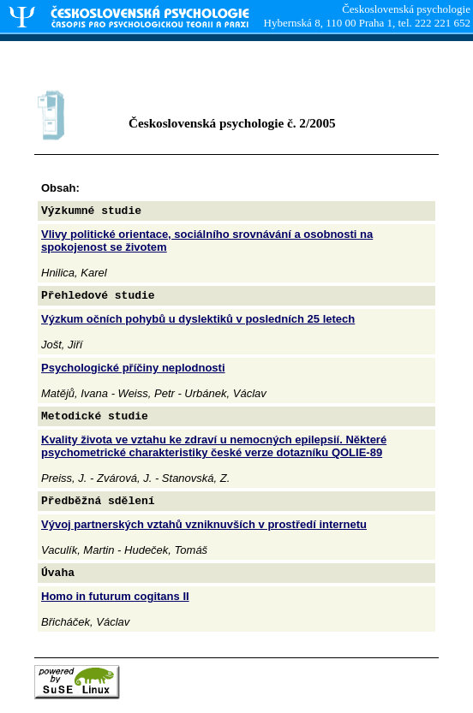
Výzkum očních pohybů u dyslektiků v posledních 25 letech (198, 318)
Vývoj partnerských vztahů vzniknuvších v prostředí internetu (204, 524)
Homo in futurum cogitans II (115, 596)
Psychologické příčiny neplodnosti (133, 367)
